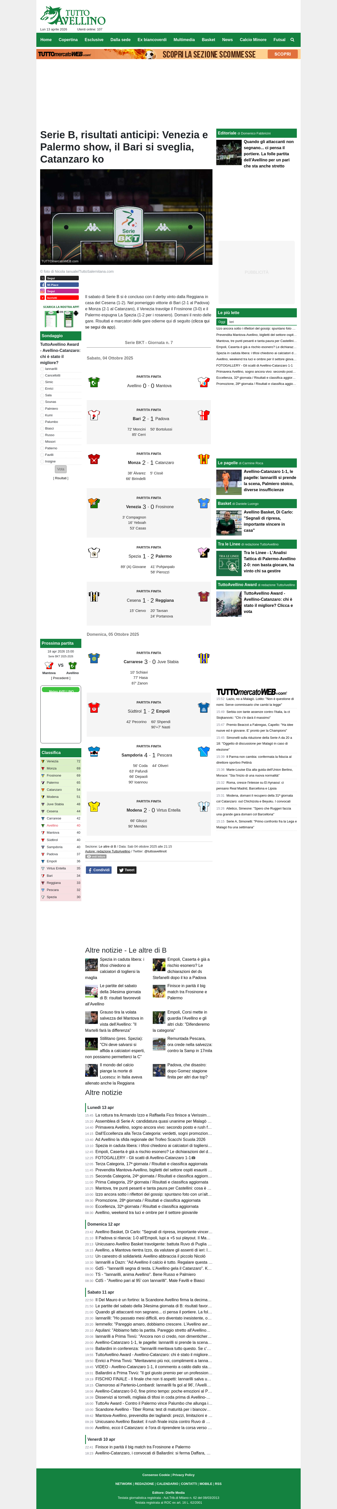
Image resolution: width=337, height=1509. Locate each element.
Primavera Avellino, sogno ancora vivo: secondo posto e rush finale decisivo (164, 1127)
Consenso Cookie (156, 1475)
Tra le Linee (229, 544)
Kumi (49, 415)
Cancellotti (52, 375)
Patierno (51, 448)
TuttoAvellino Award (237, 584)
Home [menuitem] (46, 40)
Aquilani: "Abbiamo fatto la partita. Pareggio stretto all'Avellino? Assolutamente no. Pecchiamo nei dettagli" (191, 1330)
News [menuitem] (227, 40)
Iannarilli (51, 369)
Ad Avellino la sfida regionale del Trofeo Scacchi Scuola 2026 (150, 1139)
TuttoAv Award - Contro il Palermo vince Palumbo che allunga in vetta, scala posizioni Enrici (178, 1403)
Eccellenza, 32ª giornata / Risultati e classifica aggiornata (147, 1206)
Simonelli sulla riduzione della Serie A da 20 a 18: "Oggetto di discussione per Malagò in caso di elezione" (254, 743)
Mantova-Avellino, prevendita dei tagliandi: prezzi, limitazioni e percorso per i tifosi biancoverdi (180, 1415)
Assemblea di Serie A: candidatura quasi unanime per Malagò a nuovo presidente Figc (173, 1121)
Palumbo (51, 422)
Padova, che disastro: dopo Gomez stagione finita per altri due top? (187, 1071)
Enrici (49, 388)
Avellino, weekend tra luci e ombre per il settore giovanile (146, 1212)
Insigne (50, 461)
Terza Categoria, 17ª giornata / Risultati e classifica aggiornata (151, 1164)
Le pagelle (228, 463)
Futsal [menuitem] (279, 40)
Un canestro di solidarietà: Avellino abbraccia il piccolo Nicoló (151, 1256)
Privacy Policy (184, 1475)
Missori (50, 441)
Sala (48, 395)
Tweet (127, 870)
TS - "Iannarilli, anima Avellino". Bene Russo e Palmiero (145, 1274)
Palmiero (51, 408)
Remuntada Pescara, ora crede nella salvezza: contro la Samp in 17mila (189, 1044)
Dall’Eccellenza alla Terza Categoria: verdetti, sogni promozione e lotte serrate (166, 1133)
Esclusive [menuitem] (94, 40)
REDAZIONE (144, 1484)
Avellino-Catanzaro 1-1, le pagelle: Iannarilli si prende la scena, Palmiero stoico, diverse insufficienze (186, 1342)
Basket (224, 503)
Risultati (61, 478)
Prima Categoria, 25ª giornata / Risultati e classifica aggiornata (152, 1182)
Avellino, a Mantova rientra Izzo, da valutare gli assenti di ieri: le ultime (158, 1250)
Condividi (99, 870)
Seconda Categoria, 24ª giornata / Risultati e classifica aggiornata (155, 1176)
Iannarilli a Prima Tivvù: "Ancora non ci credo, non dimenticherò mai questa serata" (170, 1336)
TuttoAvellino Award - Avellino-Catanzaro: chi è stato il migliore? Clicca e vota (164, 1354)
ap (109, 327)
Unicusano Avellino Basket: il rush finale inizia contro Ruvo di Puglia (157, 1421)
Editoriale (227, 133)
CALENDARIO (167, 1484)
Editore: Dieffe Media (168, 1493)
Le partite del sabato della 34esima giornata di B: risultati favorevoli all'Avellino (166, 1306)
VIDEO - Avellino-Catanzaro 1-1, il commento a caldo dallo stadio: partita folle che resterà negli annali (187, 1367)
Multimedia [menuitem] (184, 40)
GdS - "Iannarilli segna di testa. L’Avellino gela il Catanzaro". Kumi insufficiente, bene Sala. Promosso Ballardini (196, 1268)
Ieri (231, 322)
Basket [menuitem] (208, 40)
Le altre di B (107, 846)
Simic (49, 382)
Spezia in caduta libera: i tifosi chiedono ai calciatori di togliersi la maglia (160, 1145)
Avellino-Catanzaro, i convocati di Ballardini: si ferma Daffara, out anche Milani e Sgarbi (173, 1453)
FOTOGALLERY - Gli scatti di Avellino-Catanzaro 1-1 (143, 1158)
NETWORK (123, 1484)
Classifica (51, 752)
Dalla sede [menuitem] (121, 40)
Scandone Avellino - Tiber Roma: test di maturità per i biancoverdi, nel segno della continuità (179, 1409)
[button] (61, 469)
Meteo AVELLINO (61, 691)
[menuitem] (292, 40)
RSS (218, 1484)
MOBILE (206, 1484)
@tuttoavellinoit (155, 851)
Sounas (50, 402)
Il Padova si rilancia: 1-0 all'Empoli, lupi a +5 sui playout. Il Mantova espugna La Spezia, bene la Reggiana (191, 1238)
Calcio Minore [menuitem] (253, 40)
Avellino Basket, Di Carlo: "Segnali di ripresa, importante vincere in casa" (160, 1232)
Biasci (49, 428)
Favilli (49, 455)
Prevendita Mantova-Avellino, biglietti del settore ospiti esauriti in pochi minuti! (165, 1170)
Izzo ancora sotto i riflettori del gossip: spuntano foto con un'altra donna (160, 1194)
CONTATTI (189, 1484)
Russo (49, 435)
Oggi (221, 322)
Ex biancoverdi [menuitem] (152, 40)
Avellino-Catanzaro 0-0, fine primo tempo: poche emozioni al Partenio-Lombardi (167, 1391)
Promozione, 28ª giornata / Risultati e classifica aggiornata (148, 1200)
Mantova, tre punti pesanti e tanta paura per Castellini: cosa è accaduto (160, 1188)
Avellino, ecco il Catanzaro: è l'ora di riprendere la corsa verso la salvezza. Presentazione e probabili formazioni (195, 1428)
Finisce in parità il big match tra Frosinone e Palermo (187, 992)
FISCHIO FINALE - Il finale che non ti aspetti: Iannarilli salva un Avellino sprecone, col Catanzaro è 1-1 (188, 1379)
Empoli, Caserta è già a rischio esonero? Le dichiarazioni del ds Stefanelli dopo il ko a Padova (180, 1152)
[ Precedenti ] (60, 678)
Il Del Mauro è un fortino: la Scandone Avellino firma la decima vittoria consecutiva (169, 1300)
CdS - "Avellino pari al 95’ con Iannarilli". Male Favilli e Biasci (150, 1280)
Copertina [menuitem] (68, 40)
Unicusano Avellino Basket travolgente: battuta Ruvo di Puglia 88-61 (157, 1244)
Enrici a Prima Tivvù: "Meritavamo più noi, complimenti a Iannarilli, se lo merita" (167, 1361)
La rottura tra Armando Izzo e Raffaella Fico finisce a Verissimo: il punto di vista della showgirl (180, 1115)
